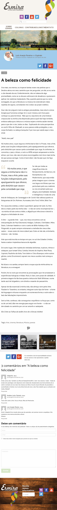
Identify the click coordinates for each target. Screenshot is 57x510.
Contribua (29, 27)
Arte (7, 322)
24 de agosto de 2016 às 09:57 (15, 397)
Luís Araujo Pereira (24, 55)
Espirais (38, 55)
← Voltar (4, 73)
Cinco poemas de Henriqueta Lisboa (28, 343)
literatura (19, 322)
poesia (32, 322)
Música (26, 322)
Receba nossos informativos (28, 490)
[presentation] (13, 445)
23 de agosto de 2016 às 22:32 (15, 377)
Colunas (19, 27)
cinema (13, 322)
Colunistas (39, 27)
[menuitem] (9, 27)
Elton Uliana (7, 346)
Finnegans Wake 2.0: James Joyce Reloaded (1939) (8, 343)
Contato (49, 27)
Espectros (44, 344)
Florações (23, 347)
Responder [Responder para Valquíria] (4, 391)
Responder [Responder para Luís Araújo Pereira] (4, 418)
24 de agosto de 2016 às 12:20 (15, 409)
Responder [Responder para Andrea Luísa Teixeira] (4, 403)
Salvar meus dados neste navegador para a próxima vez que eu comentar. (20, 439)
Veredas (4, 347)
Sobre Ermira (8, 27)
